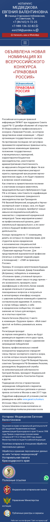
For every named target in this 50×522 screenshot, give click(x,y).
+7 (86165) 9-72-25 (25, 21)
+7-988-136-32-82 (25, 26)
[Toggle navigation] (25, 42)
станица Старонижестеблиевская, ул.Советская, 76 (25, 17)
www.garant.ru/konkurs (33, 399)
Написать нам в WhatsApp (25, 35)
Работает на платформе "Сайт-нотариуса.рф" (29, 520)
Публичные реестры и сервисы (23, 513)
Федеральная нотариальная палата (25, 490)
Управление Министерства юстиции (20, 502)
